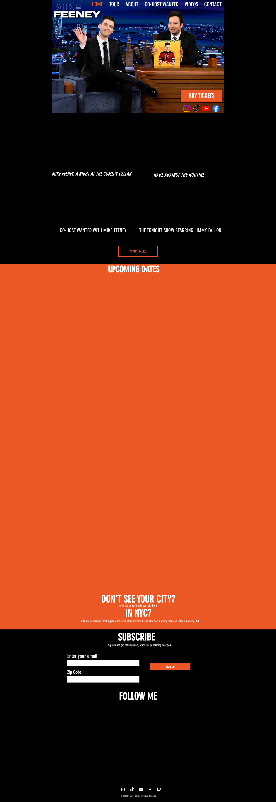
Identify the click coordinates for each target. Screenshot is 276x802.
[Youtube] (206, 108)
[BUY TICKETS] (201, 96)
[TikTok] (196, 108)
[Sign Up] (170, 666)
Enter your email (83, 656)
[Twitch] (159, 789)
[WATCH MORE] (138, 251)
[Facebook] (216, 108)
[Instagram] (187, 108)
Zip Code (74, 672)
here (154, 605)
